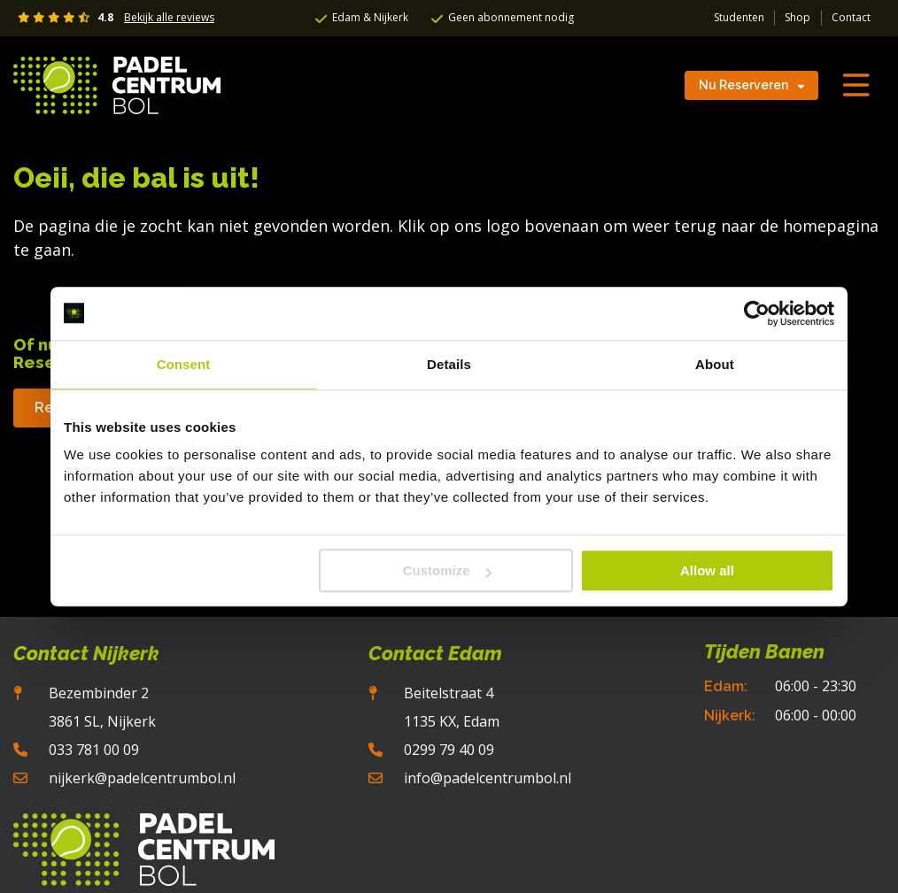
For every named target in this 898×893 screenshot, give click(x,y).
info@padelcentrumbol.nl (487, 778)
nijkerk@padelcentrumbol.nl (142, 778)
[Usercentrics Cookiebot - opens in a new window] (756, 313)
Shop (797, 18)
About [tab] (714, 364)
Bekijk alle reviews (169, 18)
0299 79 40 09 (449, 749)
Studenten (739, 18)
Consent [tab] (184, 364)
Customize (447, 570)
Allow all (707, 570)
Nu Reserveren (751, 85)
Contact (851, 18)
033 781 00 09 (94, 749)
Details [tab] (449, 364)
